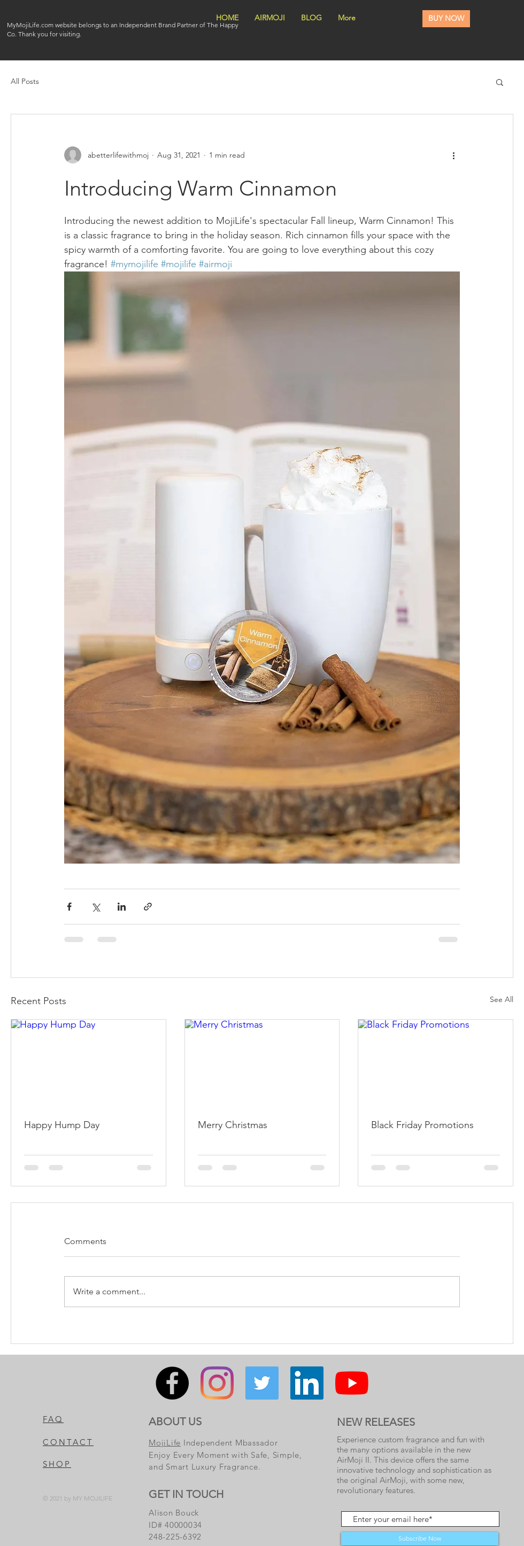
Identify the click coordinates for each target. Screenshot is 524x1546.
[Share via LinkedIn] (122, 907)
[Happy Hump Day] (88, 1063)
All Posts (25, 81)
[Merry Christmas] (262, 1063)
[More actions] (453, 155)
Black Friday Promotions (422, 1125)
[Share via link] (148, 907)
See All (501, 999)
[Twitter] (262, 1383)
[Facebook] (172, 1383)
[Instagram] (217, 1383)
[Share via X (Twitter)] (95, 907)
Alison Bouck (175, 1513)
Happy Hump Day (61, 1125)
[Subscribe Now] (419, 1538)
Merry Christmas (232, 1125)
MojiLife (165, 1443)
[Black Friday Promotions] (435, 1063)
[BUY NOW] (446, 18)
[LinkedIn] (306, 1383)
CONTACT (68, 1442)
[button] (500, 81)
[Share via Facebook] (69, 907)
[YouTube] (351, 1383)
